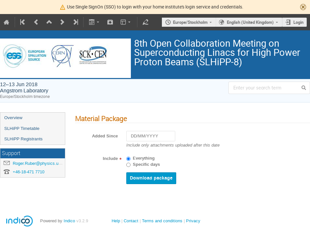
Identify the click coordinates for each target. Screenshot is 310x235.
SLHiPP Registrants (23, 138)
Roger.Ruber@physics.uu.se (40, 163)
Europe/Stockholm (190, 22)
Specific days (146, 164)
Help (116, 221)
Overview (13, 117)
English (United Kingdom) (250, 22)
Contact (131, 221)
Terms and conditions (162, 221)
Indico (69, 221)
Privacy (193, 221)
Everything (144, 158)
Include (110, 159)
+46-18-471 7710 (28, 172)
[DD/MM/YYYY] (150, 136)
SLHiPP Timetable (21, 128)
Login (298, 22)
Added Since (105, 136)
